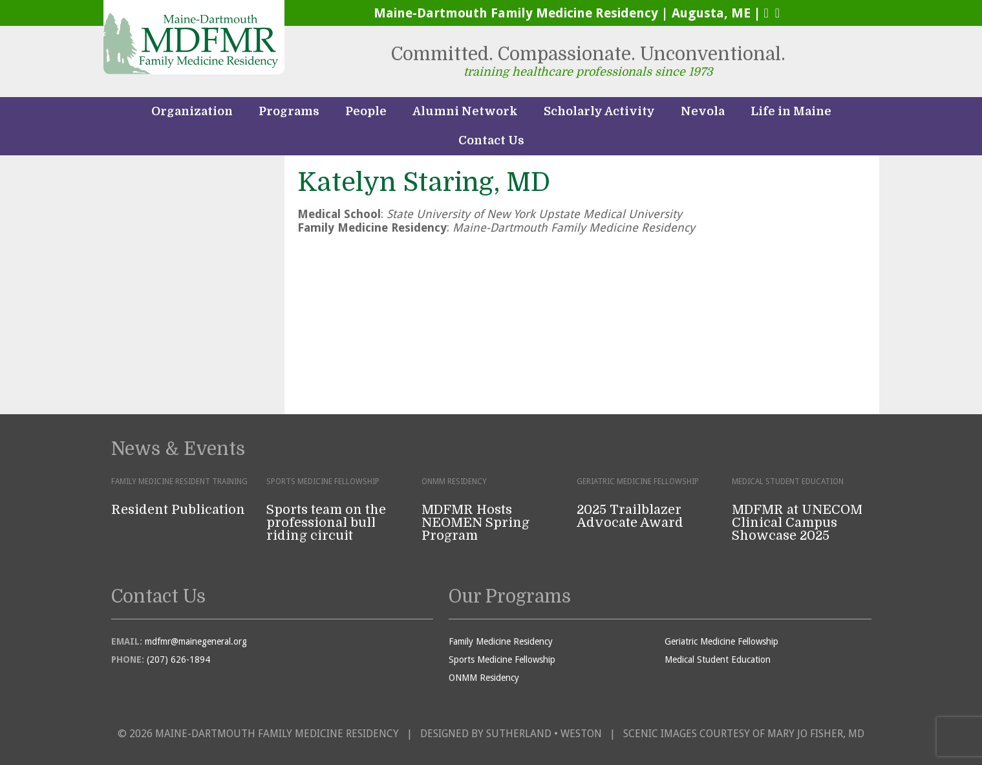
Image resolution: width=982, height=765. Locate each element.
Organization (192, 111)
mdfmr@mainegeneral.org (196, 641)
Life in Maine (791, 111)
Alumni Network (465, 111)
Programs (289, 111)
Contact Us (491, 140)
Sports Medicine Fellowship (502, 659)
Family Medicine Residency (501, 641)
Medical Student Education (718, 659)
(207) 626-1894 (178, 659)
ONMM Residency (484, 677)
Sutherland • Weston (544, 733)
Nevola (703, 111)
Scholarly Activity (599, 111)
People (366, 111)
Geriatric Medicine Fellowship (721, 641)
